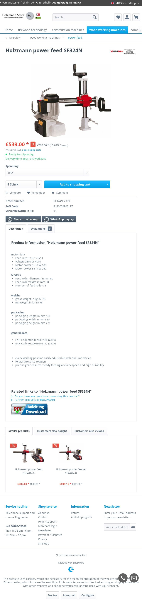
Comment (60, 192)
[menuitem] (76, 17)
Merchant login (47, 526)
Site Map (43, 543)
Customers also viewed (89, 431)
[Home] (9, 29)
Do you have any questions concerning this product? (45, 396)
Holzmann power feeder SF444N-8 (71, 471)
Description (16, 228)
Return (75, 513)
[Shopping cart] (136, 17)
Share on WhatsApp (23, 219)
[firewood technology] (32, 29)
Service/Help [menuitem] (127, 3)
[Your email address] (117, 527)
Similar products (19, 431)
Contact (43, 517)
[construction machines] (68, 29)
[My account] (127, 17)
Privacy (42, 539)
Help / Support (47, 521)
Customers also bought (52, 431)
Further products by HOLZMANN (33, 399)
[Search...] (76, 17)
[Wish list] (118, 17)
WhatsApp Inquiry (59, 219)
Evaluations (41, 228)
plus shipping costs (31, 149)
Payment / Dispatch (50, 535)
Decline (52, 595)
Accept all (69, 595)
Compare (13, 192)
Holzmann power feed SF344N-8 (28, 471)
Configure (87, 595)
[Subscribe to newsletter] (133, 527)
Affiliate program (81, 517)
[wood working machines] (107, 29)
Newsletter (45, 530)
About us (43, 513)
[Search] (95, 17)
